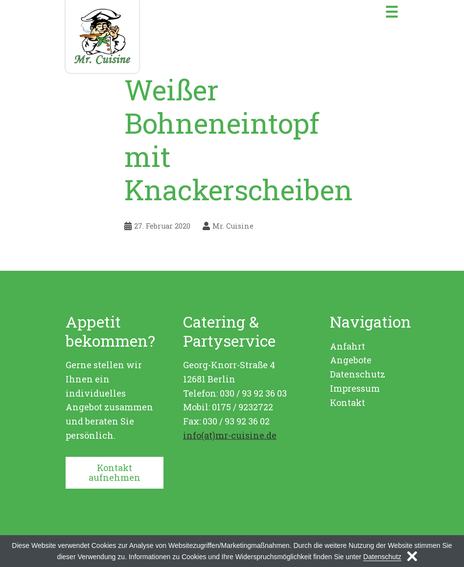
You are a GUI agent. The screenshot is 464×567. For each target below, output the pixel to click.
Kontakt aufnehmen (114, 473)
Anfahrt (347, 346)
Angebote (350, 360)
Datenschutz (357, 374)
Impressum (355, 388)
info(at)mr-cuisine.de (230, 435)
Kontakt (347, 402)
